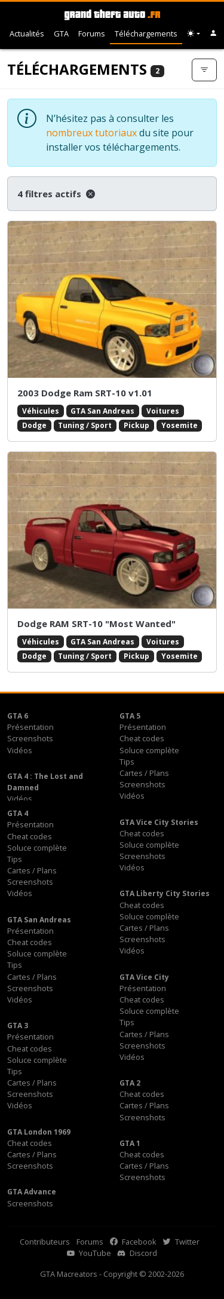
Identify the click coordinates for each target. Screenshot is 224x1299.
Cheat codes (141, 738)
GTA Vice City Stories (158, 822)
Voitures (162, 411)
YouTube (89, 1253)
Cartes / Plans (144, 773)
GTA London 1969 (38, 1132)
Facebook (133, 1241)
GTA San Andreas (102, 411)
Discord (137, 1253)
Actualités (27, 33)
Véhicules (40, 411)
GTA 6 (17, 716)
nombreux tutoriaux (91, 132)
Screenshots (30, 738)
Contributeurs (45, 1241)
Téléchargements (146, 33)
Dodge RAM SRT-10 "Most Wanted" (96, 623)
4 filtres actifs (56, 194)
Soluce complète (149, 750)
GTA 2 (129, 1083)
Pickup (136, 425)
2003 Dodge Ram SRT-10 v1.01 (84, 393)
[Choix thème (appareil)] (193, 33)
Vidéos (19, 750)
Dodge (34, 425)
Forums (91, 33)
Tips (126, 761)
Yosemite (179, 425)
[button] (213, 33)
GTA (61, 33)
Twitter (181, 1241)
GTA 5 (129, 716)
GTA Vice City (144, 977)
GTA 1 (129, 1143)
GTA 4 (17, 813)
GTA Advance (31, 1192)
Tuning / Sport (85, 425)
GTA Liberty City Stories (164, 893)
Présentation (30, 727)
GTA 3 (17, 1025)
